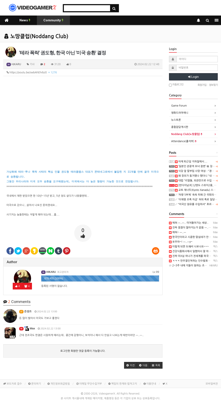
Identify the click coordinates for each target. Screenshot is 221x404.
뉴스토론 (176, 120)
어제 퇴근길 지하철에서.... (191, 161)
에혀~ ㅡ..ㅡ (177, 232)
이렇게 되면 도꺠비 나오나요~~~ (189, 246)
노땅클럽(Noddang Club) (36, 36)
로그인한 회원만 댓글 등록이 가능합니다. (83, 351)
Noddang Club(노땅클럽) (186, 134)
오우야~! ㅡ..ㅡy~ (181, 242)
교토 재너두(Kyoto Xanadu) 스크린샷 (198, 190)
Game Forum (179, 105)
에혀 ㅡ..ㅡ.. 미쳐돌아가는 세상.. (188, 223)
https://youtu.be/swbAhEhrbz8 (31, 72)
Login (193, 77)
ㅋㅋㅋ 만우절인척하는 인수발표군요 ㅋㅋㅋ (195, 260)
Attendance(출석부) (183, 141)
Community (53, 20)
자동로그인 (176, 84)
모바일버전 (212, 383)
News (24, 20)
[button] (130, 365)
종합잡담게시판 (179, 127)
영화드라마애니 (179, 113)
